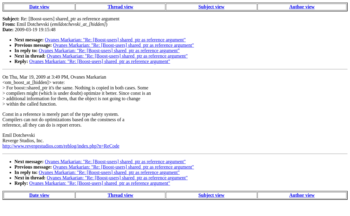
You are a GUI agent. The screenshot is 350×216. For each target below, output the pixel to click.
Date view (39, 6)
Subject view (211, 6)
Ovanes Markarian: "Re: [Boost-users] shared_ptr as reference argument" (115, 39)
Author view (302, 6)
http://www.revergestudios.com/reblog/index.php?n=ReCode (60, 145)
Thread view (120, 6)
